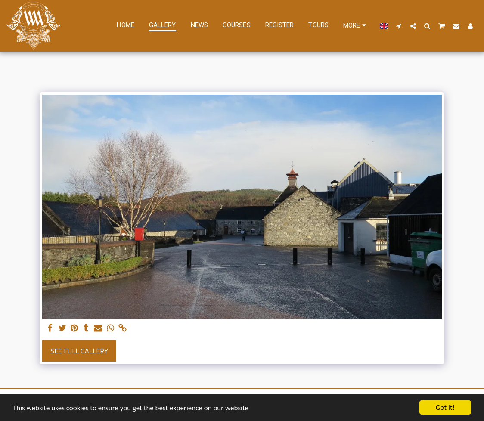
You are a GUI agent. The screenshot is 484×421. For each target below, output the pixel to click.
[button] (399, 25)
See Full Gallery (79, 351)
